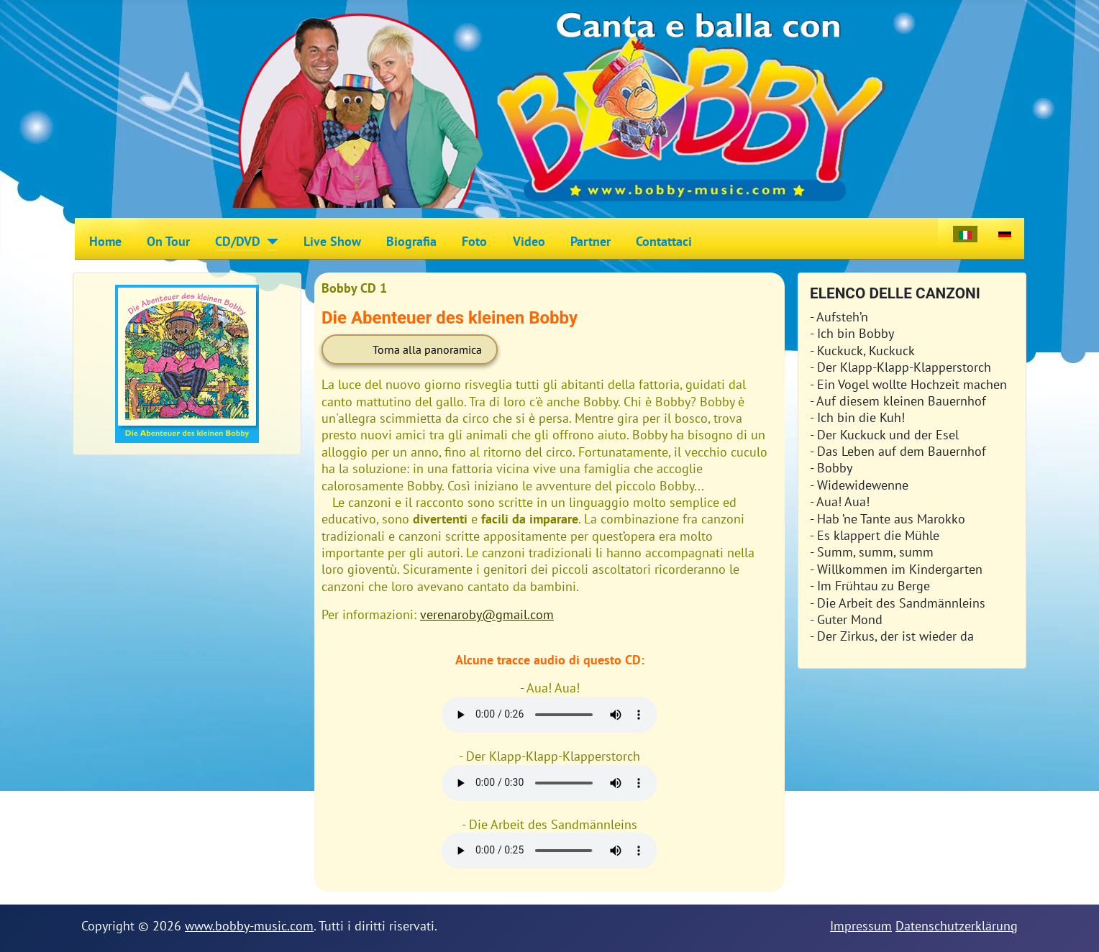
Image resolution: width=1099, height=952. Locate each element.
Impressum (861, 925)
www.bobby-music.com (249, 925)
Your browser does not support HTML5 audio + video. (549, 715)
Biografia (411, 241)
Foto (474, 241)
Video (529, 241)
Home (105, 241)
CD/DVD (237, 241)
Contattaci (664, 241)
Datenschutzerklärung (956, 925)
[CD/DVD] (269, 241)
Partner (590, 241)
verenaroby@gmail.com (487, 614)
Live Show (332, 241)
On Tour (168, 241)
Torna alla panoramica (427, 349)
